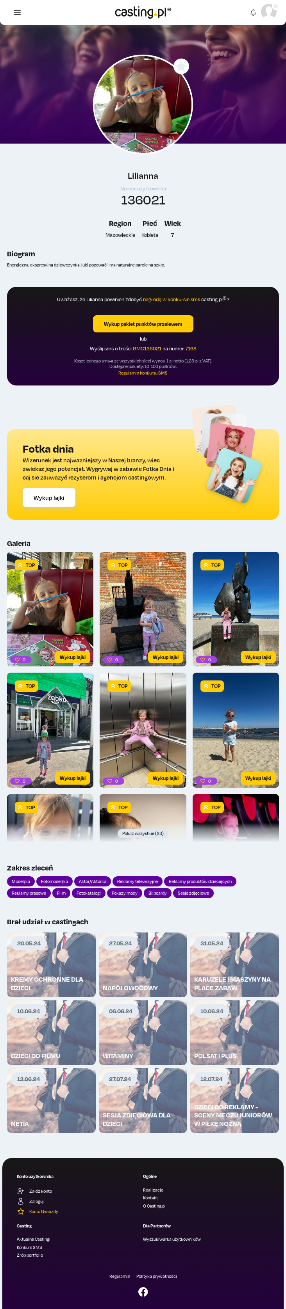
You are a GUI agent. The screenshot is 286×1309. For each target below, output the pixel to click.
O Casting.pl (154, 1206)
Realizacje (153, 1190)
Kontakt (150, 1198)
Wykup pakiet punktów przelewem (143, 324)
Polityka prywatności (156, 1276)
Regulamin (119, 1276)
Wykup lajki (49, 497)
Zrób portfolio (30, 1255)
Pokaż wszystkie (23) (143, 833)
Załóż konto (34, 1191)
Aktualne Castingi (33, 1239)
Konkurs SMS (29, 1247)
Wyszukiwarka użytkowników (172, 1239)
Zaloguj (30, 1201)
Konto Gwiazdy (37, 1211)
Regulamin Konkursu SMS (143, 373)
